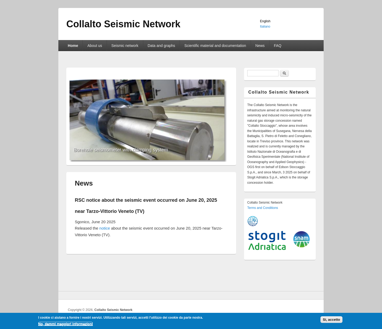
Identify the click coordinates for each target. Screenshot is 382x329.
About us (94, 45)
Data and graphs (161, 45)
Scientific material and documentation (215, 45)
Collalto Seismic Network (113, 310)
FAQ (277, 45)
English (265, 21)
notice (104, 228)
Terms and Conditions (262, 208)
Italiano (265, 26)
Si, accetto (331, 320)
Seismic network (124, 45)
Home (73, 45)
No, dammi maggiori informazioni (65, 325)
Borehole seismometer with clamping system (120, 149)
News (260, 45)
